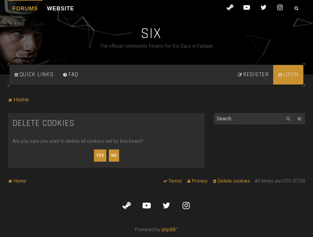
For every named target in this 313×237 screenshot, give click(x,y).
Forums (25, 8)
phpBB (169, 229)
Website (60, 8)
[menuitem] (70, 74)
